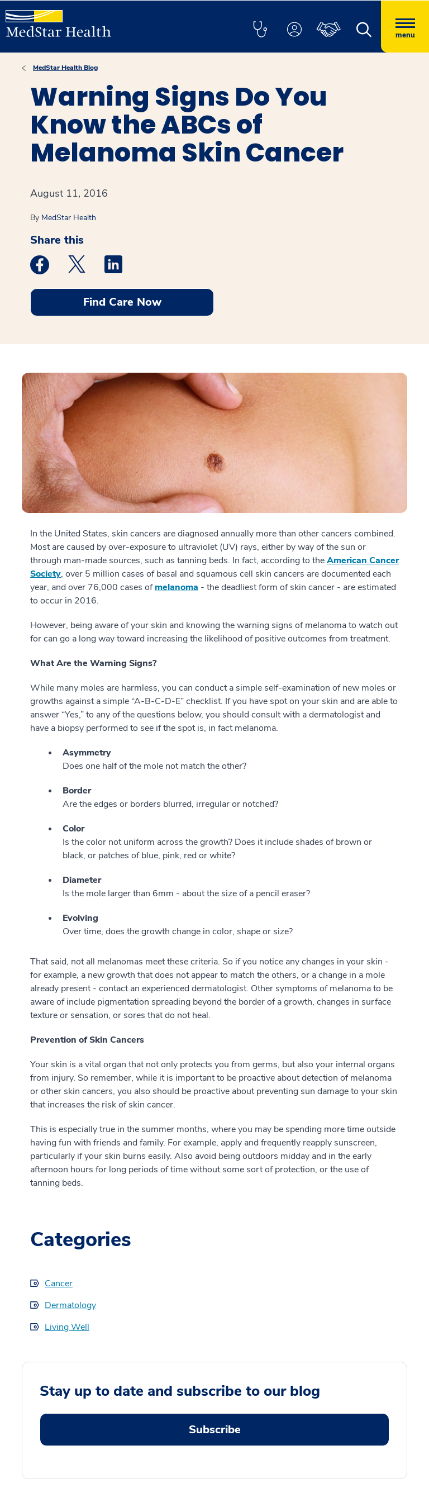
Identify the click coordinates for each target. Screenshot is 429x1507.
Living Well (67, 1327)
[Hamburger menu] (405, 27)
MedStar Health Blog (65, 67)
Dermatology (70, 1305)
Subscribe (215, 1429)
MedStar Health (68, 217)
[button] (259, 30)
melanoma (176, 587)
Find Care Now (122, 302)
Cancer (59, 1283)
